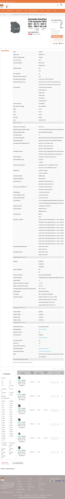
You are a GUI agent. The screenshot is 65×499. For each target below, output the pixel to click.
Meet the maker (31, 486)
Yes (39, 345)
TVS (9, 14)
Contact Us (20, 495)
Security (40, 478)
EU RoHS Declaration (43, 337)
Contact (29, 489)
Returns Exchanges (20, 489)
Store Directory (49, 495)
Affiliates (29, 483)
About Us (14, 495)
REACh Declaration (43, 329)
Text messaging (42, 483)
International (19, 491)
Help (18, 478)
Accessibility (42, 495)
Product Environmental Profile (45, 351)
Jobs (29, 480)
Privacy (40, 480)
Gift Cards (19, 480)
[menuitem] (3, 11)
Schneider (19, 380)
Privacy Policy (35, 495)
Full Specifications (18, 463)
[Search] (32, 367)
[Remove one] (52, 22)
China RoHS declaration (43, 348)
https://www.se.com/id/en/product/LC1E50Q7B (22, 362)
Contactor (5, 14)
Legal (40, 486)
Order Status (19, 483)
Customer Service (27, 495)
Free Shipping (19, 486)
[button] (59, 11)
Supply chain (41, 489)
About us (30, 478)
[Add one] (57, 22)
